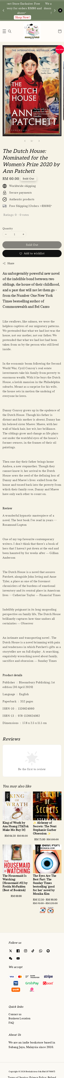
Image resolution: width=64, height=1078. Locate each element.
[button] (4, 31)
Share (8, 263)
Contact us (15, 1014)
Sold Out (32, 244)
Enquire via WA (30, 17)
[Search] (9, 31)
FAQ (11, 1022)
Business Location (19, 1018)
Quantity (8, 228)
